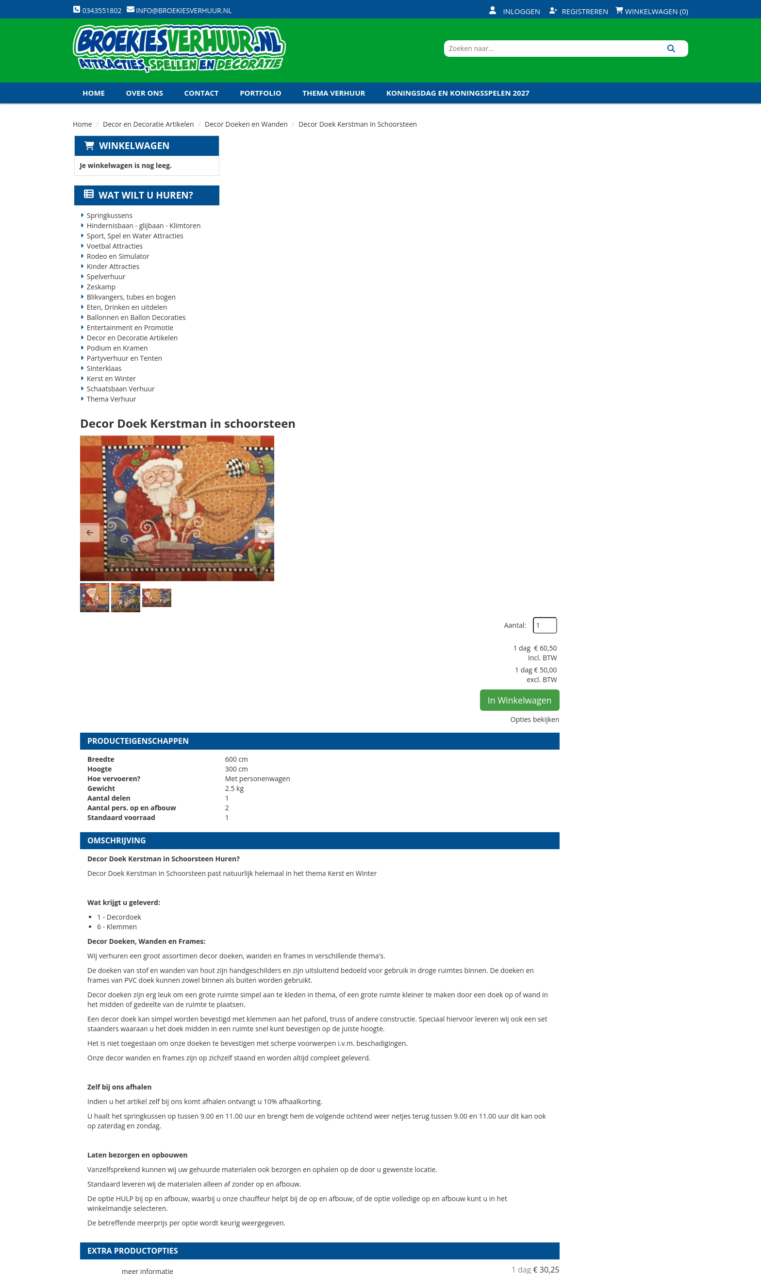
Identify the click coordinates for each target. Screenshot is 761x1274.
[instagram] (679, 1266)
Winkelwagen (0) (651, 11)
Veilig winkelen (363, 1142)
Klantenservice (466, 1142)
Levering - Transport (373, 1126)
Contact (201, 101)
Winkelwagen (133, 154)
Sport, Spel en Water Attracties (134, 245)
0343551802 (113, 1185)
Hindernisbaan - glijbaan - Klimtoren (143, 234)
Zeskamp (100, 296)
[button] (243, 263)
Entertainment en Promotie (129, 336)
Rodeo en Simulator (117, 265)
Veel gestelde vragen (373, 1159)
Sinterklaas (103, 377)
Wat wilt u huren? (137, 204)
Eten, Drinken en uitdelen (126, 316)
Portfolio (260, 101)
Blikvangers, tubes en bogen (130, 306)
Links (243, 1175)
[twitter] (627, 1266)
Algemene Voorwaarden (482, 1175)
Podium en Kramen (116, 357)
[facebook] (609, 1266)
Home (94, 101)
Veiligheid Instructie (270, 1142)
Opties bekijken (656, 268)
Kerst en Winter (110, 387)
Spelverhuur (105, 285)
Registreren (579, 11)
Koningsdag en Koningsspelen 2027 (457, 101)
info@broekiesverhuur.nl (147, 1195)
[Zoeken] (677, 55)
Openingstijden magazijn (483, 1126)
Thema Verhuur (333, 101)
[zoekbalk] (604, 55)
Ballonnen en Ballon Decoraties (135, 326)
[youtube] (644, 1266)
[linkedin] (662, 1266)
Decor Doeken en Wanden (246, 132)
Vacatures (252, 1159)
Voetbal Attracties (114, 255)
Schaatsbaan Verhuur (120, 397)
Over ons (144, 101)
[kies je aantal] (669, 929)
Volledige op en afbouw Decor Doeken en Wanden (457, 979)
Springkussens (109, 224)
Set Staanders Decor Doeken (411, 866)
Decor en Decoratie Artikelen (148, 132)
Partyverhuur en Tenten (123, 367)
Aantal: (636, 174)
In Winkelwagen (641, 249)
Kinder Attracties (112, 275)
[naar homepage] (179, 54)
